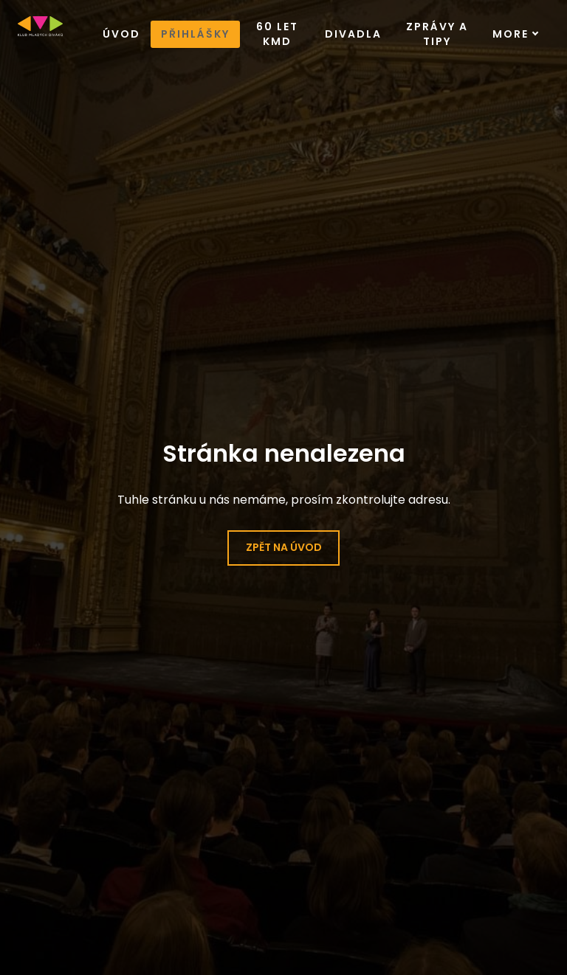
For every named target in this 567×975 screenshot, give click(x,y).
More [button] (515, 31)
